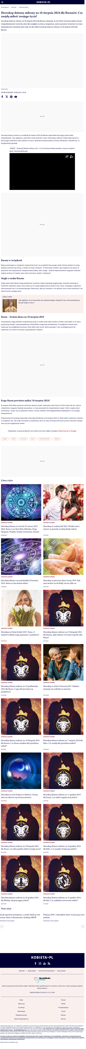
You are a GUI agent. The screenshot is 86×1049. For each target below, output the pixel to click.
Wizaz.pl (63, 1015)
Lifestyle (56, 439)
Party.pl (63, 1000)
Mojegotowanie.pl (21, 1015)
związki (5, 439)
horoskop (23, 439)
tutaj (16, 1042)
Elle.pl (21, 1000)
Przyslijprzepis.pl (63, 1008)
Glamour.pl (21, 1004)
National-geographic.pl (21, 1019)
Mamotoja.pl (21, 1011)
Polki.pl (63, 1004)
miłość (14, 439)
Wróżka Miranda (44, 439)
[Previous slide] (1, 926)
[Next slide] (82, 926)
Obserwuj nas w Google (67, 431)
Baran (33, 439)
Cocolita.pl (21, 1008)
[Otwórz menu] (2, 2)
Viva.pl (63, 1011)
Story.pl (63, 1019)
